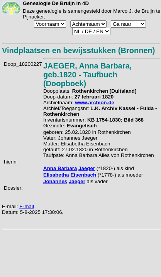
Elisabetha (56, 175)
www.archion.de (94, 102)
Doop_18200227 (23, 64)
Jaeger (86, 168)
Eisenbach (83, 175)
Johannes (55, 181)
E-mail (26, 206)
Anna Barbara (60, 168)
